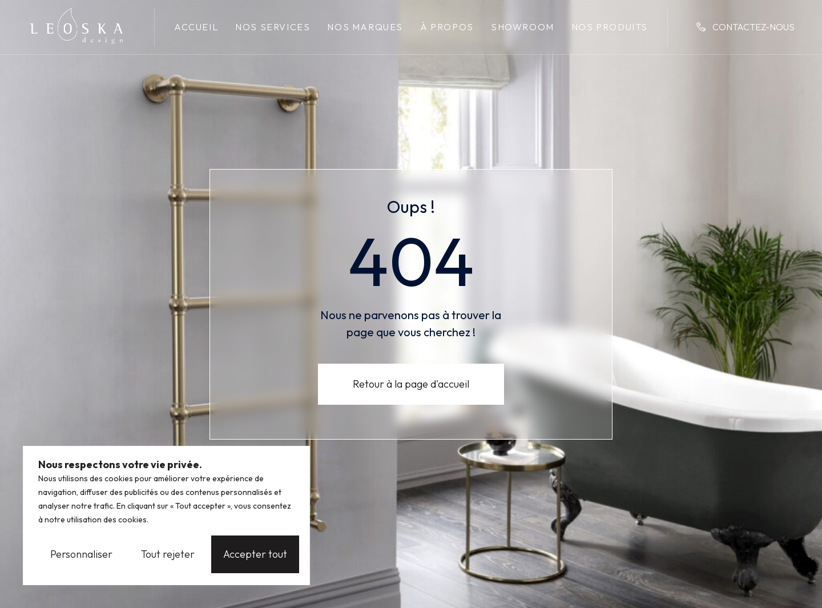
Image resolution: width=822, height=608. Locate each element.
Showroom (522, 27)
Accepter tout (255, 554)
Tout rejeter (168, 554)
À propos (447, 27)
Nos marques (365, 27)
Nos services (272, 27)
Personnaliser (81, 554)
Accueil (196, 27)
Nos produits (609, 27)
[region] (166, 515)
